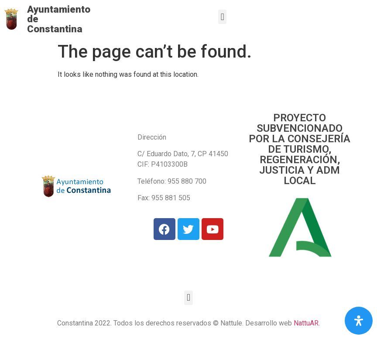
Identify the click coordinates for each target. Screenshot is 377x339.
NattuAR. (307, 323)
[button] (222, 17)
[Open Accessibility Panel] (359, 321)
